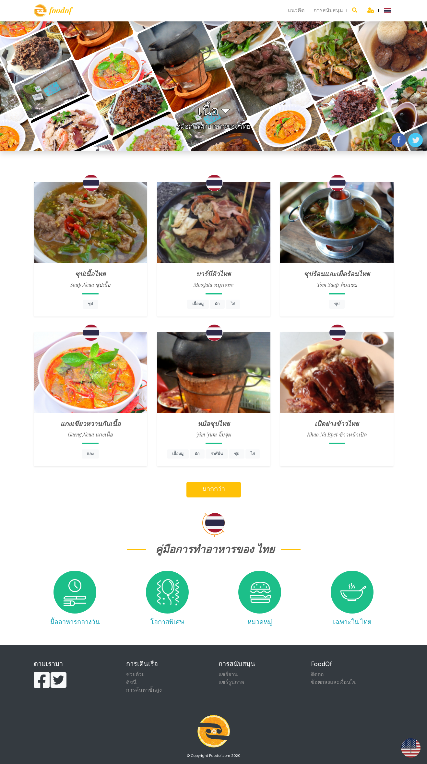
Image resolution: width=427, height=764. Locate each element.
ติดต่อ (317, 674)
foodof (53, 10)
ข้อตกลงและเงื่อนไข (334, 682)
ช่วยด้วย (135, 674)
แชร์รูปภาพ (231, 682)
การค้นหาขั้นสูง (144, 690)
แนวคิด (296, 10)
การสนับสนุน (328, 10)
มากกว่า (213, 489)
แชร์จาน (228, 674)
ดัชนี (131, 682)
